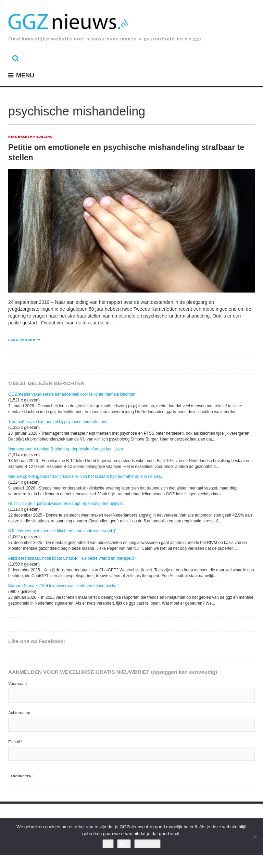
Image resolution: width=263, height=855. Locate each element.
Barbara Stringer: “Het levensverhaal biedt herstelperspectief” (63, 585)
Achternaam (19, 712)
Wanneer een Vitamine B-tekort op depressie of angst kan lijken (65, 449)
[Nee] (254, 836)
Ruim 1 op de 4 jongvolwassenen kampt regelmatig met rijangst (65, 503)
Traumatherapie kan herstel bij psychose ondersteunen (58, 421)
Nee (124, 843)
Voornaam (17, 683)
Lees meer (147, 843)
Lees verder (22, 340)
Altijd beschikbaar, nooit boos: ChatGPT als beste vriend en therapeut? (72, 558)
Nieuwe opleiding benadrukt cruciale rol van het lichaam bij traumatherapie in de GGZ (85, 476)
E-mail (15, 742)
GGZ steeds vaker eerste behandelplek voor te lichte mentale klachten (71, 394)
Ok (108, 843)
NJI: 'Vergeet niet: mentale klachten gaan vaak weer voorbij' (62, 531)
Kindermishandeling (30, 136)
